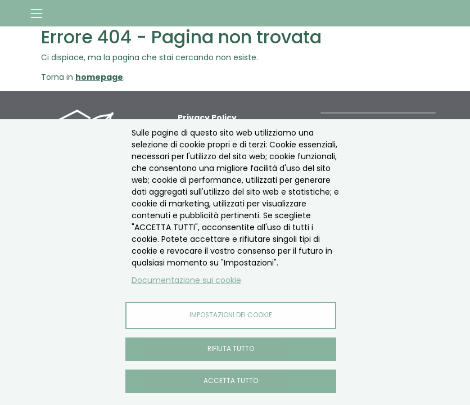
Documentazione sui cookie (186, 280)
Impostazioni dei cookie (230, 315)
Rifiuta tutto (230, 348)
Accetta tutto (231, 380)
